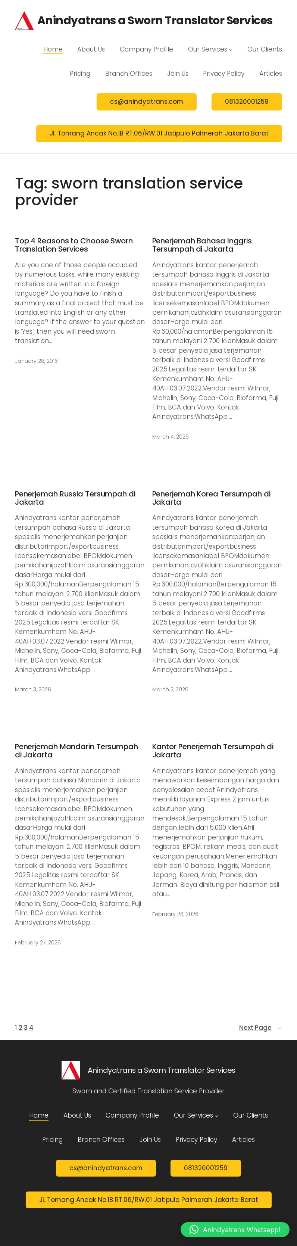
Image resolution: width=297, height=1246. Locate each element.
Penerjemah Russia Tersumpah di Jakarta (75, 498)
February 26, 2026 (175, 914)
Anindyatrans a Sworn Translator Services (155, 20)
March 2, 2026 (170, 689)
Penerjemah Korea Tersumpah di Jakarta (211, 498)
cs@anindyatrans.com (146, 101)
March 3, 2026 (33, 689)
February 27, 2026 (38, 942)
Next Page (260, 1027)
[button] (235, 1229)
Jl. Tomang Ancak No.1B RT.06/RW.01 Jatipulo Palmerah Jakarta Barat (159, 133)
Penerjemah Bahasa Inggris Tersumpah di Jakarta (202, 245)
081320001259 (247, 101)
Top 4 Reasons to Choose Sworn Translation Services (74, 245)
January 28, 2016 (36, 361)
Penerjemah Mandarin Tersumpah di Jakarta (76, 750)
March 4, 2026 (170, 436)
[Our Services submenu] (230, 49)
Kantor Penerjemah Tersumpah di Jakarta (212, 750)
